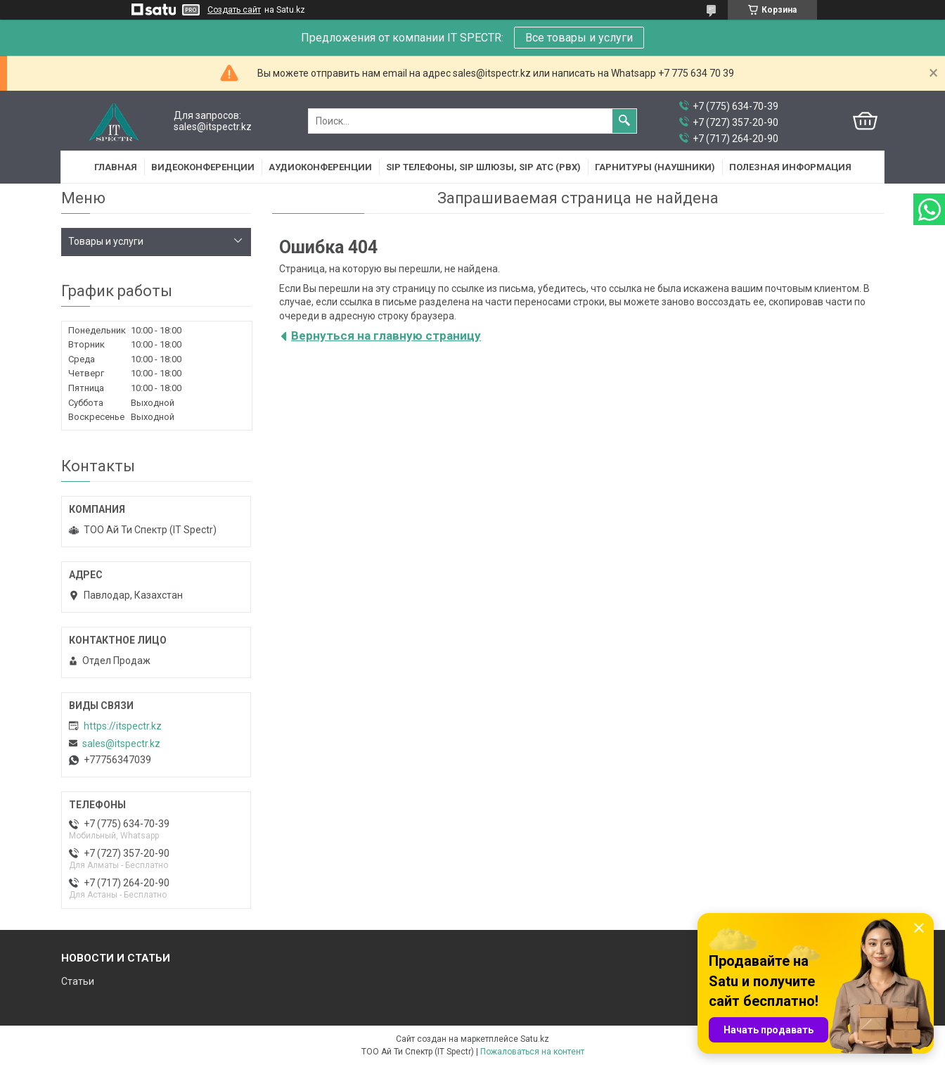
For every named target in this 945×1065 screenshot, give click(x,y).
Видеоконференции (203, 167)
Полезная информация (790, 167)
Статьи (77, 981)
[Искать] (624, 121)
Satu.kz (534, 1039)
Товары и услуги (105, 241)
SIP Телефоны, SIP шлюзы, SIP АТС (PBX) (483, 167)
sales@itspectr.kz (121, 743)
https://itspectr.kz (123, 726)
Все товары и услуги (579, 37)
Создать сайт (234, 10)
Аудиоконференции (320, 167)
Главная (115, 167)
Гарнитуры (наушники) (655, 167)
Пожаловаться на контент (532, 1052)
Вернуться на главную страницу (386, 336)
